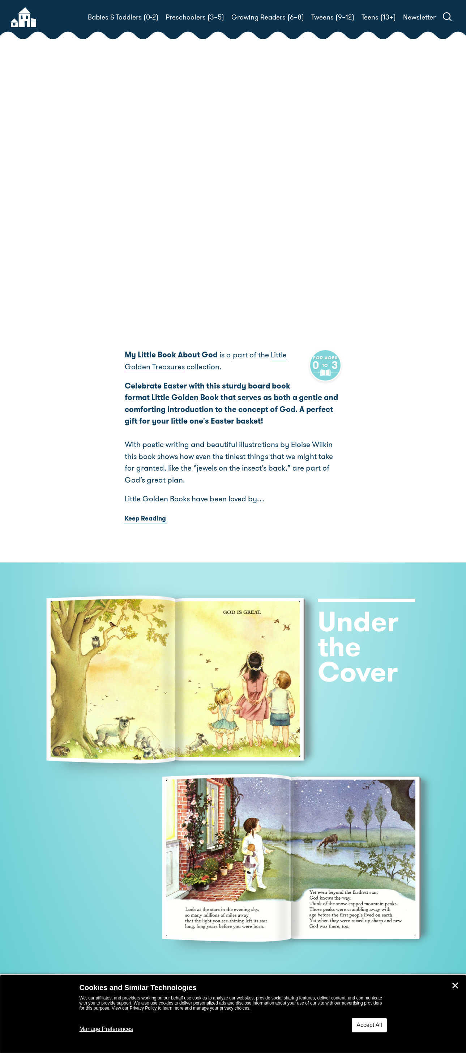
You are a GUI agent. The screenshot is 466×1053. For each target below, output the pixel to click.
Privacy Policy (143, 1008)
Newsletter (419, 17)
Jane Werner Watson (298, 194)
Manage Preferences (106, 1029)
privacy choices (234, 1008)
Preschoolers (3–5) (195, 17)
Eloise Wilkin (260, 203)
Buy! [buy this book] (256, 228)
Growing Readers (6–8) (267, 17)
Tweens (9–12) (332, 17)
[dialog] (233, 1014)
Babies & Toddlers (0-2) (123, 17)
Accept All (369, 1025)
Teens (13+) (379, 17)
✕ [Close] (455, 985)
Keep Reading (145, 519)
